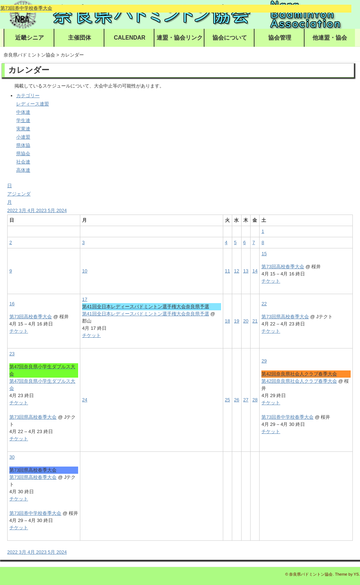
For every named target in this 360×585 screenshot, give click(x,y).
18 (227, 321)
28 (254, 399)
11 (227, 271)
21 (254, 321)
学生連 (23, 120)
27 (245, 399)
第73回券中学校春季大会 (287, 417)
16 (11, 303)
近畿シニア (29, 38)
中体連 (23, 112)
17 (84, 299)
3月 (23, 210)
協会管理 (279, 38)
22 (263, 303)
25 (227, 399)
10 (84, 271)
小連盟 (23, 137)
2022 (13, 210)
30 (11, 457)
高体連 (23, 170)
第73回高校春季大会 (282, 266)
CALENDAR (129, 38)
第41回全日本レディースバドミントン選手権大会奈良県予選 (145, 313)
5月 (52, 210)
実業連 (23, 128)
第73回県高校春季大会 (285, 316)
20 (245, 321)
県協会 (23, 153)
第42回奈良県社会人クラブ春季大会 (299, 381)
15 (263, 253)
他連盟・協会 (329, 38)
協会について (229, 38)
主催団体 (79, 38)
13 (245, 271)
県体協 (23, 145)
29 (263, 361)
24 (84, 399)
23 (11, 353)
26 (236, 399)
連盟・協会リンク (180, 38)
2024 (62, 210)
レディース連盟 (32, 104)
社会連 (23, 162)
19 (236, 321)
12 (236, 271)
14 (254, 271)
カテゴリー (28, 95)
